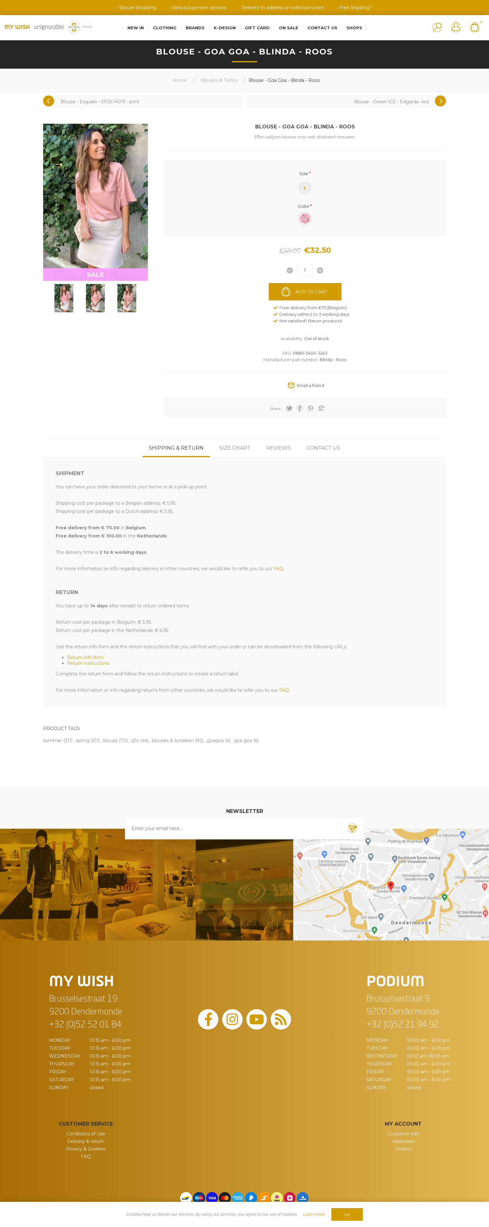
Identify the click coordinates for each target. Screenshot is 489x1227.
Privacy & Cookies (85, 1149)
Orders (403, 1149)
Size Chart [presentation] (234, 448)
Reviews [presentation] (278, 448)
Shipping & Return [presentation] (176, 448)
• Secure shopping (136, 7)
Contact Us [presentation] (323, 448)
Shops (354, 27)
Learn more (314, 1214)
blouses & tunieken (173, 740)
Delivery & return (85, 1141)
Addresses (403, 1141)
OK (347, 1214)
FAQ (86, 1156)
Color (303, 205)
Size (303, 173)
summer (52, 740)
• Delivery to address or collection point (281, 7)
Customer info (403, 1134)
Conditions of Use (85, 1134)
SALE (95, 274)
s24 (135, 740)
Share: (275, 408)
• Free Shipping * (355, 7)
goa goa (243, 740)
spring (82, 740)
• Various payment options (197, 7)
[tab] (176, 448)
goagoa (215, 740)
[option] (64, 298)
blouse (110, 740)
